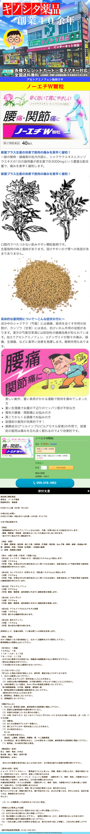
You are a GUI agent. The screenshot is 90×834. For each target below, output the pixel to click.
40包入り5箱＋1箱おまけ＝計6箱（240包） (53, 457)
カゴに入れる (61, 467)
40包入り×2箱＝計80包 (45, 450)
